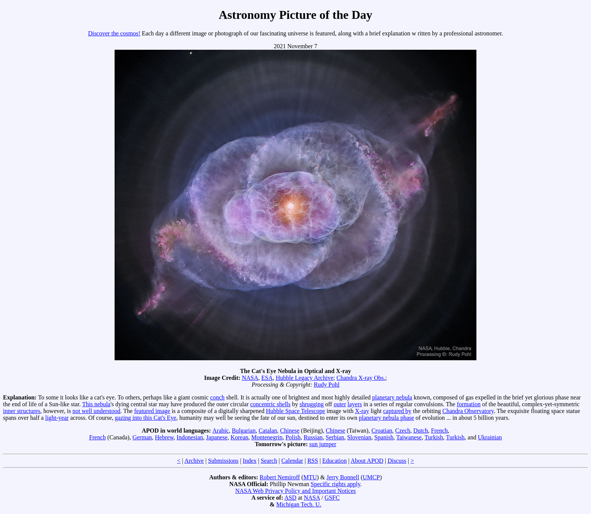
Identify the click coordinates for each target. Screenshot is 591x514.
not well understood (96, 411)
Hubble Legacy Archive (304, 378)
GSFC (332, 497)
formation (469, 404)
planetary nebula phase (386, 418)
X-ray (362, 411)
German (142, 437)
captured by (397, 411)
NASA (250, 378)
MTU (310, 477)
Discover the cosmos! (114, 33)
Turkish (433, 437)
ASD (290, 497)
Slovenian (359, 437)
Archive (194, 460)
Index (249, 460)
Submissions (223, 460)
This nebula (96, 404)
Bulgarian (244, 430)
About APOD (367, 460)
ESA (267, 378)
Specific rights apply (335, 484)
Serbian (335, 437)
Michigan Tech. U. (298, 504)
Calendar (292, 460)
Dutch (420, 430)
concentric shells (270, 404)
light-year (57, 418)
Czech (402, 430)
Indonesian (190, 437)
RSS (312, 460)
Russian (313, 437)
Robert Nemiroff (280, 477)
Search (269, 460)
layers (355, 404)
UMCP (371, 477)
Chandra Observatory (468, 411)
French (439, 430)
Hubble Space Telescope (295, 411)
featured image (152, 411)
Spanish (383, 437)
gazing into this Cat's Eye (145, 418)
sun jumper (323, 444)
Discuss (396, 460)
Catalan (268, 430)
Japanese (217, 437)
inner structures (21, 411)
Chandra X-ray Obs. (361, 378)
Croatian (381, 430)
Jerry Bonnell (342, 477)
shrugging (312, 404)
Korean (239, 437)
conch (217, 397)
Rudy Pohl (327, 384)
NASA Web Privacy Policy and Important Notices (295, 491)
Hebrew (164, 437)
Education (334, 460)
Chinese (290, 430)
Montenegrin (267, 437)
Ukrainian (490, 437)
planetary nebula (392, 397)
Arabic (221, 430)
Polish (292, 437)
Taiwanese (408, 437)
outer (340, 404)
